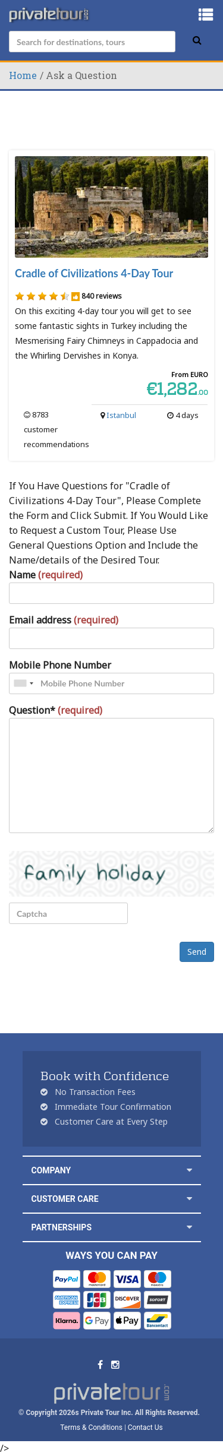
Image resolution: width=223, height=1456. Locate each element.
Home (23, 75)
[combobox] (23, 683)
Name (46, 574)
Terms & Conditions (91, 1427)
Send (196, 951)
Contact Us (145, 1427)
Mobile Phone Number (60, 665)
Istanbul (121, 415)
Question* (55, 710)
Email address (63, 619)
